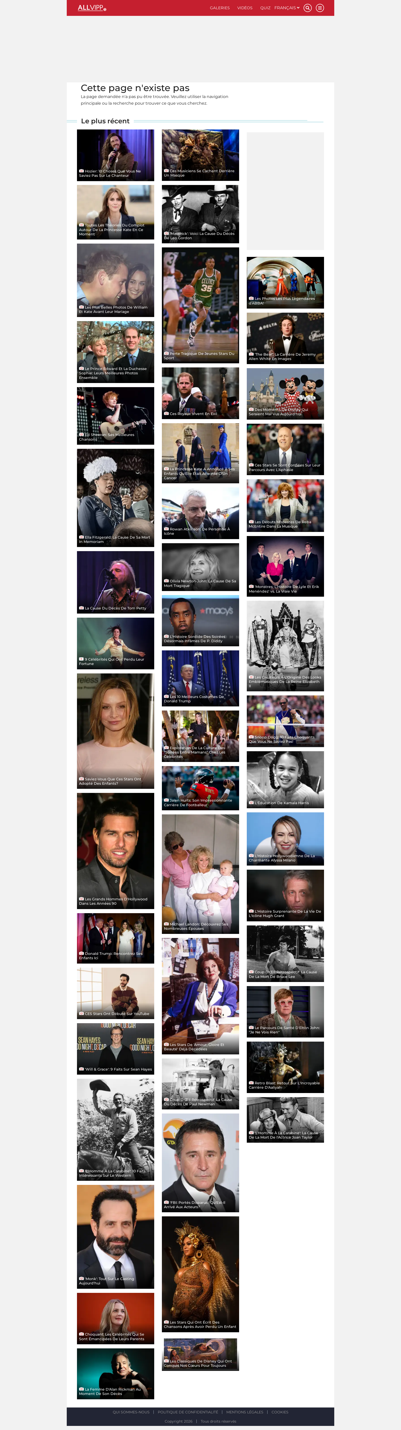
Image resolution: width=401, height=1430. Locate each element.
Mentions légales (244, 1412)
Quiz (265, 7)
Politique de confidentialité (188, 1412)
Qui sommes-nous (131, 1412)
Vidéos (244, 7)
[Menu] (320, 8)
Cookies (280, 1412)
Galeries (220, 7)
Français (286, 7)
